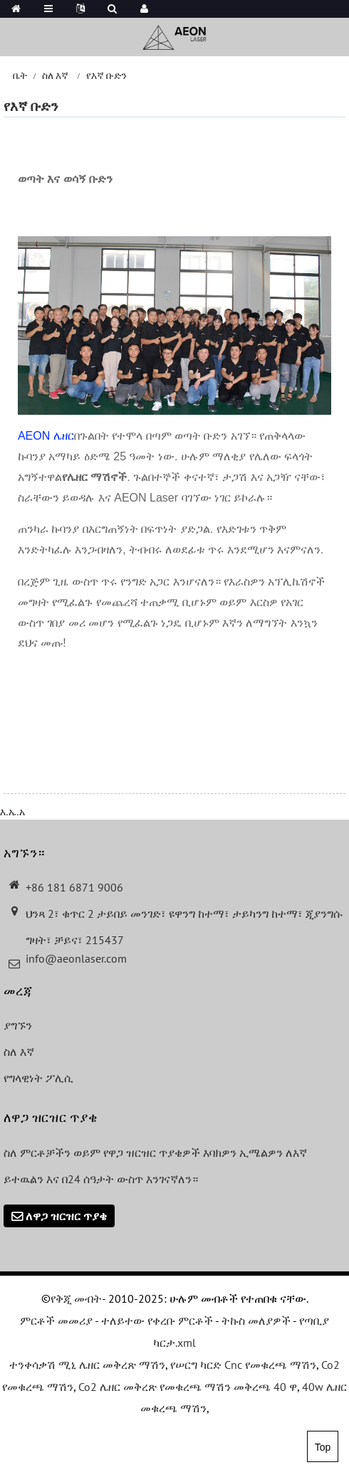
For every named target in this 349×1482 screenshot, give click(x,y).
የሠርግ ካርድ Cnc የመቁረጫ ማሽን (243, 1364)
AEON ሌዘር (46, 436)
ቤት (20, 75)
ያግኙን (18, 1025)
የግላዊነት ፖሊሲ (38, 1078)
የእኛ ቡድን (106, 75)
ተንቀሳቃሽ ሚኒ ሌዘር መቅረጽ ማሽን (87, 1364)
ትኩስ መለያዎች (256, 1320)
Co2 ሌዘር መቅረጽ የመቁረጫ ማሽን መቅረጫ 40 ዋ (187, 1387)
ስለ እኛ (55, 75)
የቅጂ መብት (76, 1298)
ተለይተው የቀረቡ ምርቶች (157, 1320)
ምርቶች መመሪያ (56, 1320)
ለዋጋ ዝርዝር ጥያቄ (66, 1216)
